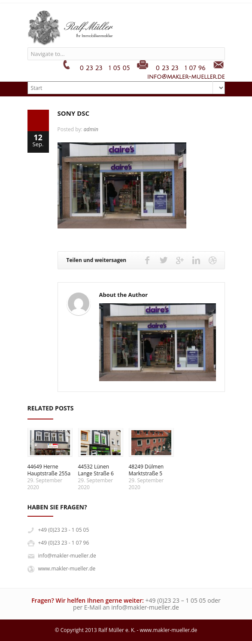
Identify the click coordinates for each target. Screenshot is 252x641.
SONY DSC (74, 113)
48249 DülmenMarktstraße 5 (146, 470)
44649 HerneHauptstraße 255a (49, 470)
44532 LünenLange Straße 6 (96, 470)
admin (91, 129)
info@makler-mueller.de (67, 555)
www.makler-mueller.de (67, 568)
